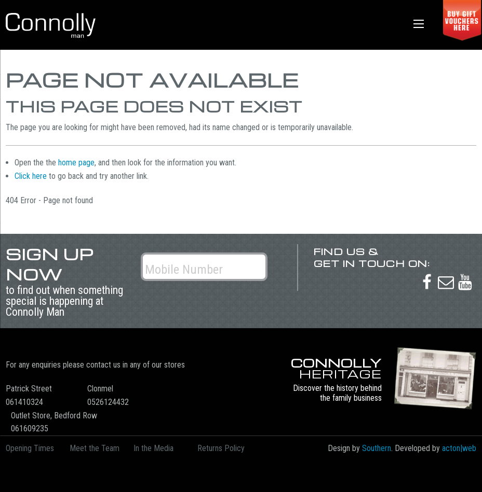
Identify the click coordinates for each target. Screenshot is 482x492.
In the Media (153, 448)
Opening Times (30, 448)
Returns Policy (221, 448)
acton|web (459, 448)
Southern (376, 448)
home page (76, 162)
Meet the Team (94, 448)
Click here (31, 176)
